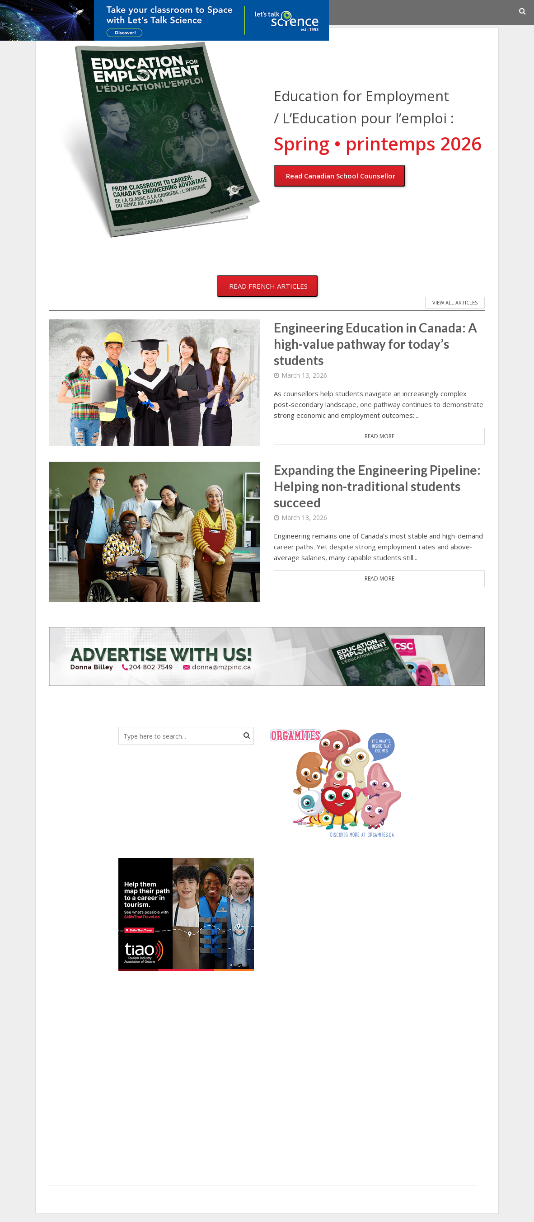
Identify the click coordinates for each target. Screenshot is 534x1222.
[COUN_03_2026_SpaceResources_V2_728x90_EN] (164, 19)
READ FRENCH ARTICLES (268, 285)
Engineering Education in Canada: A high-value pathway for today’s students (375, 344)
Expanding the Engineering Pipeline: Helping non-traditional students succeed (377, 486)
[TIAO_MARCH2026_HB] (186, 913)
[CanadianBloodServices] (335, 782)
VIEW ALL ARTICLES (455, 302)
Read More (379, 436)
